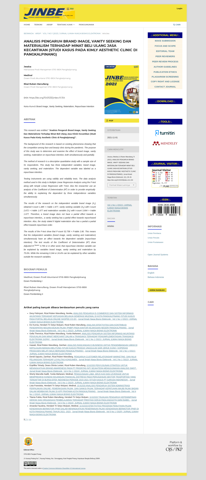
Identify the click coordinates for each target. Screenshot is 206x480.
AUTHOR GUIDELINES (165, 66)
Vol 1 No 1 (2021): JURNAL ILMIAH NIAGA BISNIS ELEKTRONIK (72, 33)
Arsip (50, 24)
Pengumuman (86, 24)
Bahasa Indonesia (156, 277)
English (151, 273)
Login (179, 8)
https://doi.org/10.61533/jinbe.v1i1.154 (47, 97)
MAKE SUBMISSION (165, 40)
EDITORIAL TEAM (165, 51)
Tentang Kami (65, 24)
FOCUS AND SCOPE (165, 46)
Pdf (110, 120)
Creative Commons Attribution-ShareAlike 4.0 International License (64, 468)
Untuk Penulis (153, 238)
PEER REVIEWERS (165, 56)
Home (27, 24)
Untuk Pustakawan (155, 242)
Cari (176, 24)
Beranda (29, 33)
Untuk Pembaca (154, 233)
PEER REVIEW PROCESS (165, 61)
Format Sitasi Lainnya (119, 185)
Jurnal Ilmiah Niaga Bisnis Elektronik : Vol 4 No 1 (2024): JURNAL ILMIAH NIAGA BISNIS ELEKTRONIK (76, 371)
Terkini (38, 24)
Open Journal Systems (158, 254)
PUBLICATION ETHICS (165, 72)
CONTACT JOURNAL (165, 86)
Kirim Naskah (157, 290)
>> (30, 419)
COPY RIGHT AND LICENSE (165, 81)
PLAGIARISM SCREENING (165, 76)
